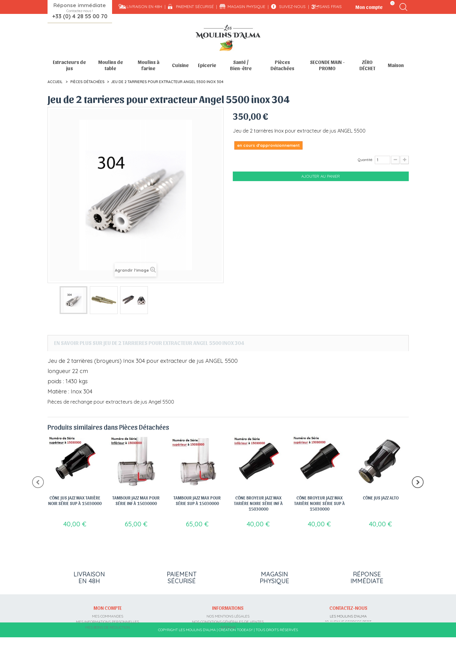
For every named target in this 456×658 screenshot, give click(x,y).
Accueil (55, 81)
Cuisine (180, 65)
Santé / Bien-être (241, 65)
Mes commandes (107, 615)
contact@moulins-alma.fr (348, 637)
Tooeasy (245, 650)
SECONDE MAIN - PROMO (327, 65)
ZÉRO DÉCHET (367, 65)
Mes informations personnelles (107, 620)
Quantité (365, 159)
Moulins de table (110, 65)
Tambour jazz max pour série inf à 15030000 (136, 500)
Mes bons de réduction (107, 626)
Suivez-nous (292, 6)
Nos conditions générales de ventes (228, 620)
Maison (396, 65)
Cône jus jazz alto (381, 497)
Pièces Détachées (282, 65)
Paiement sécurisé (195, 6)
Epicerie (207, 65)
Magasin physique (246, 6)
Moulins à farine (148, 65)
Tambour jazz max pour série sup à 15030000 (197, 500)
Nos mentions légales (228, 615)
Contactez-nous (348, 607)
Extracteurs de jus (69, 65)
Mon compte (108, 607)
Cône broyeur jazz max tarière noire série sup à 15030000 (319, 503)
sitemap (228, 626)
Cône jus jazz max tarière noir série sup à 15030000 (75, 500)
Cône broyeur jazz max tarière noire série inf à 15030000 (258, 503)
